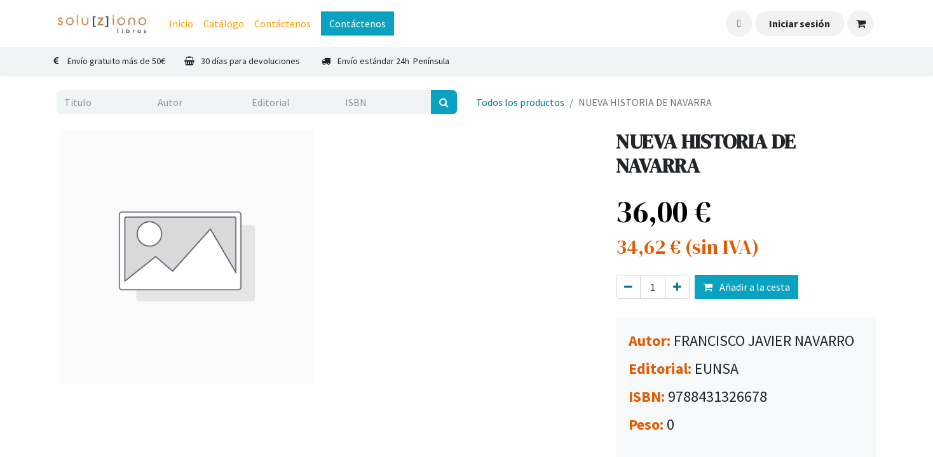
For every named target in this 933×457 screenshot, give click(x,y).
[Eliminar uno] (628, 287)
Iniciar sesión (799, 23)
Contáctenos (357, 23)
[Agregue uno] (677, 287)
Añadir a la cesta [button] (746, 287)
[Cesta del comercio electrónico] (860, 23)
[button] (739, 23)
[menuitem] (181, 23)
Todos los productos (520, 102)
